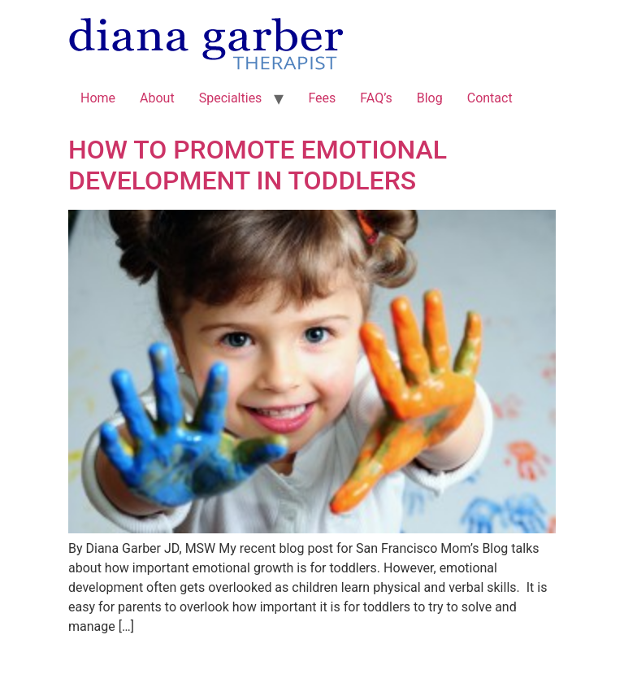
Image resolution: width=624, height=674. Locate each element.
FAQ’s (376, 98)
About (157, 98)
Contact (490, 98)
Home (97, 98)
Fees (322, 98)
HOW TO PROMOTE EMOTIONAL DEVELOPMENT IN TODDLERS (257, 165)
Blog (430, 98)
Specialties (230, 98)
